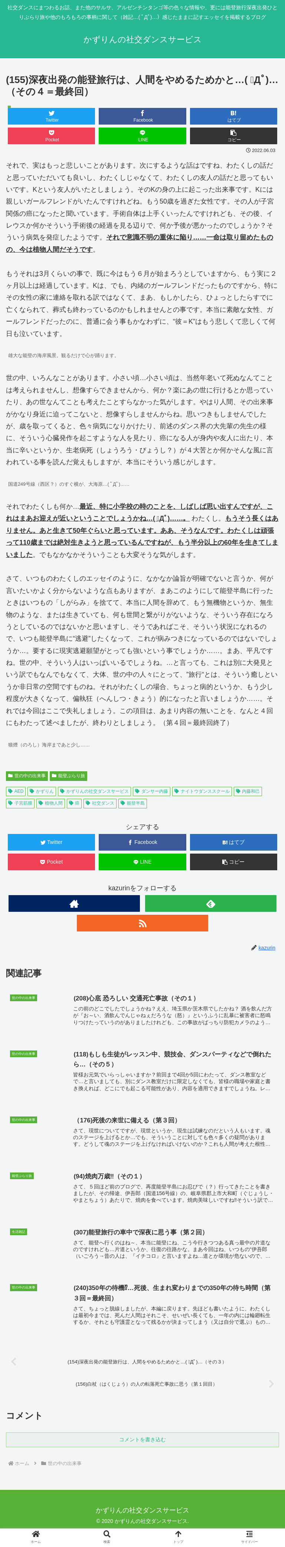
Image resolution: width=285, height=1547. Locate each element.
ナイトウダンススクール (202, 791)
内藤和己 (248, 791)
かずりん (42, 791)
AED (15, 791)
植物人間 (51, 803)
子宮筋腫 (20, 803)
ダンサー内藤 (151, 791)
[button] (234, 136)
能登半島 (133, 803)
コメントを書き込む (142, 1445)
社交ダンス (100, 803)
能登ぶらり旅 (68, 775)
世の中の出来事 (27, 775)
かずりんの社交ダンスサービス (94, 791)
